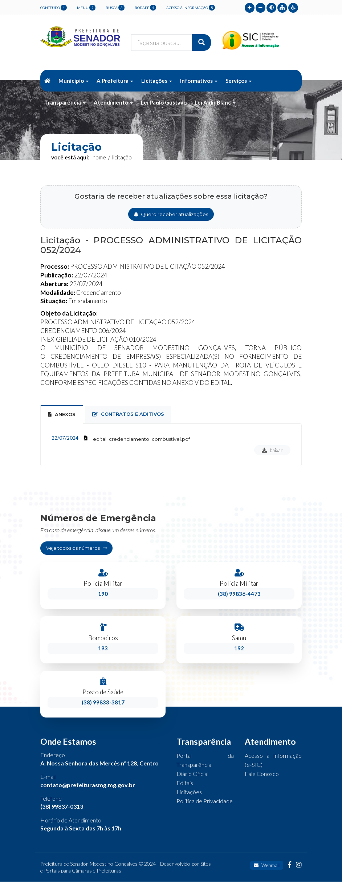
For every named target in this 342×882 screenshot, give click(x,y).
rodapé (145, 8)
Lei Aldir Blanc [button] (215, 102)
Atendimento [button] (113, 102)
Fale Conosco (262, 774)
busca (115, 8)
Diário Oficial (192, 774)
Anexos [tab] (62, 414)
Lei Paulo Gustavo (164, 102)
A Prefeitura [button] (115, 80)
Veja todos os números (76, 548)
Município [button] (73, 80)
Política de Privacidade (204, 801)
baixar (272, 450)
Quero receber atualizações (171, 214)
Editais (184, 783)
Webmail (267, 866)
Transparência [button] (65, 102)
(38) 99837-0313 (61, 807)
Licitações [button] (156, 80)
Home (99, 157)
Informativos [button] (198, 80)
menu (86, 8)
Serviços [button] (238, 80)
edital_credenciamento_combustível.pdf (141, 439)
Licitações (189, 792)
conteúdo (53, 8)
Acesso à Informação (190, 8)
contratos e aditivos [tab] (128, 414)
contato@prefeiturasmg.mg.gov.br (87, 785)
